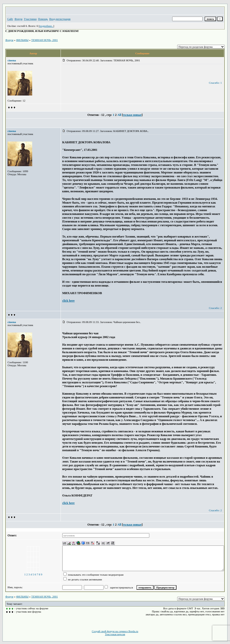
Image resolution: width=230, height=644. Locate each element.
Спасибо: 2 (215, 307)
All (119, 115)
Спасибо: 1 (215, 82)
